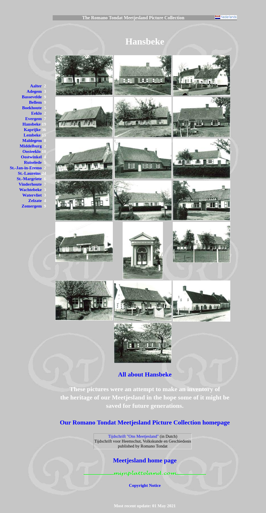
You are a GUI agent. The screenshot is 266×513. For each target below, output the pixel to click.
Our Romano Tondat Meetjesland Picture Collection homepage (145, 422)
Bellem (35, 102)
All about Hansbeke (145, 374)
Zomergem (32, 206)
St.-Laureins (29, 173)
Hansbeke (31, 124)
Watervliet (32, 195)
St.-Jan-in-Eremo (26, 168)
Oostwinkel (31, 157)
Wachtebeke (30, 189)
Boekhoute (32, 107)
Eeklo (36, 113)
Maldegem (32, 140)
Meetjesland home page (144, 460)
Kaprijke (32, 129)
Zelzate (35, 200)
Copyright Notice (145, 485)
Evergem (33, 118)
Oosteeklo (31, 151)
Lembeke (32, 135)
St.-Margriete (29, 178)
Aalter (36, 86)
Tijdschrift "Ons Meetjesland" (133, 436)
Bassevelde (32, 97)
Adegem (34, 91)
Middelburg (31, 146)
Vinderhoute (30, 184)
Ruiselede (33, 162)
